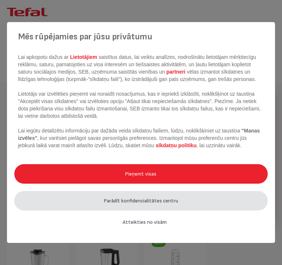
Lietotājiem (84, 57)
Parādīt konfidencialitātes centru (141, 201)
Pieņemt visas (140, 174)
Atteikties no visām (145, 222)
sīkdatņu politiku (176, 145)
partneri (176, 72)
